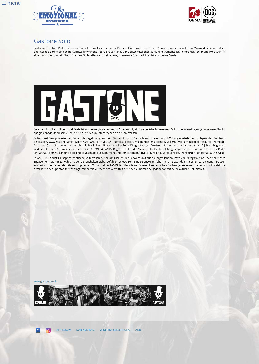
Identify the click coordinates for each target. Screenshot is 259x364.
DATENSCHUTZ (85, 330)
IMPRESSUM (63, 330)
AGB (138, 330)
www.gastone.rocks (46, 281)
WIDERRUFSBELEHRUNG (115, 330)
